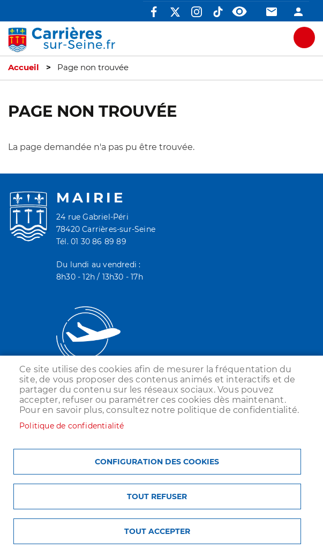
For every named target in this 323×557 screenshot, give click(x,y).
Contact (271, 11)
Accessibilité (239, 11)
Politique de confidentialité (71, 425)
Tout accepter (157, 531)
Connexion (298, 11)
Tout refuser (157, 496)
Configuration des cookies (157, 461)
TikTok (218, 11)
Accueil (23, 67)
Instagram (196, 11)
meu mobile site (304, 37)
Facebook (153, 11)
